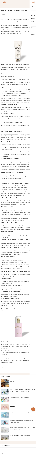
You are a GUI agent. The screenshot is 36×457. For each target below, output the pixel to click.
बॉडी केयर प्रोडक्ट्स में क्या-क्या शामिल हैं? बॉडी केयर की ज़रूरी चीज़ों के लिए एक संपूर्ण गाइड (22, 405)
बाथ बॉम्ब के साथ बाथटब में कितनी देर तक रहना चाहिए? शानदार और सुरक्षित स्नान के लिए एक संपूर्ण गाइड (22, 421)
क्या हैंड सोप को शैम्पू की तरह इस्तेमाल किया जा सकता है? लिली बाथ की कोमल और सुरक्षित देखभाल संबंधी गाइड (22, 428)
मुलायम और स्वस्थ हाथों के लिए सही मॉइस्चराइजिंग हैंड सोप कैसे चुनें (20, 435)
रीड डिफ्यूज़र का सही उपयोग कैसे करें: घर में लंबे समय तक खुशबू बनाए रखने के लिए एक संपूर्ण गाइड (22, 380)
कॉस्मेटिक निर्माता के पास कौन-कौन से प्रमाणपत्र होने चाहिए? (19, 397)
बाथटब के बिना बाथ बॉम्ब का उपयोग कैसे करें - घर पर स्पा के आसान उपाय (21, 413)
